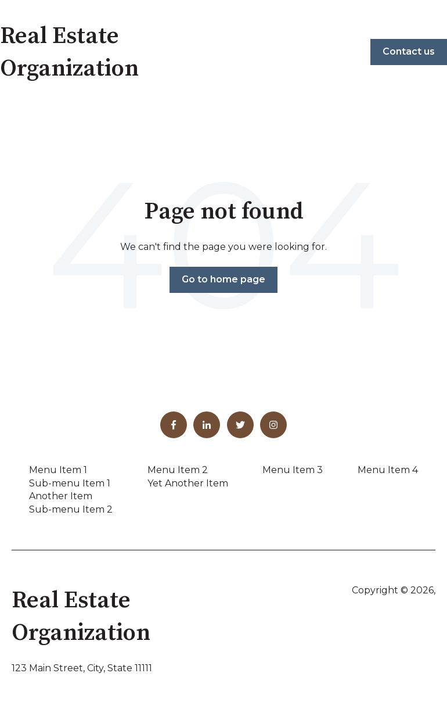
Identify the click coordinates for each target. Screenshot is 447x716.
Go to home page (223, 279)
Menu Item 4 (388, 469)
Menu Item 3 (292, 469)
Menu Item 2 (177, 469)
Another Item (60, 496)
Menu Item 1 (58, 469)
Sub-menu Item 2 (71, 509)
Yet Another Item (187, 483)
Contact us (409, 51)
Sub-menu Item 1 (69, 483)
